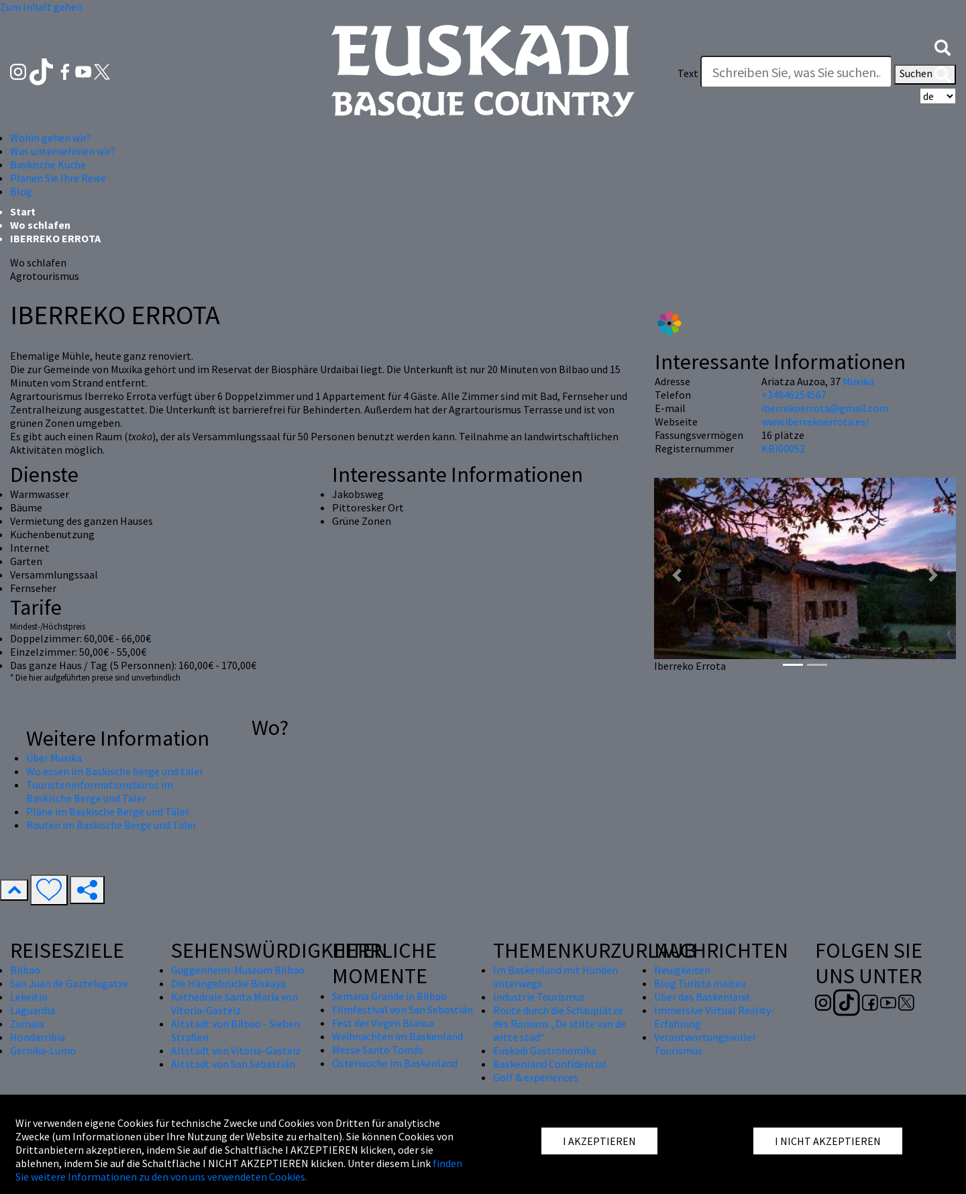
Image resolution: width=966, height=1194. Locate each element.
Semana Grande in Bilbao (389, 996)
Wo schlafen (40, 225)
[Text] (796, 72)
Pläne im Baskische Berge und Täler (107, 811)
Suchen (925, 74)
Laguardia (32, 1010)
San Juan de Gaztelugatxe (69, 983)
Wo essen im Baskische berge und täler (114, 771)
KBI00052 (783, 448)
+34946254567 (793, 394)
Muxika (858, 381)
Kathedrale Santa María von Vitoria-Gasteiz (234, 1003)
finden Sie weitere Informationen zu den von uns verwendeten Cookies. (238, 1169)
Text (688, 73)
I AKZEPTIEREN (599, 1141)
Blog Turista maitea (700, 983)
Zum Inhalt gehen (41, 6)
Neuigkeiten (682, 970)
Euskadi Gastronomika (544, 1050)
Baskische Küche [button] (48, 164)
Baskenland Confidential (549, 1064)
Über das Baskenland (701, 996)
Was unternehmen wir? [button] (62, 151)
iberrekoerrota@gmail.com (824, 408)
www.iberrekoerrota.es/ (815, 421)
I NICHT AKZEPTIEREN (828, 1141)
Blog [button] (21, 191)
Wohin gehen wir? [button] (50, 137)
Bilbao (25, 970)
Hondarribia (37, 1037)
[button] (942, 46)
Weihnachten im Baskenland (397, 1036)
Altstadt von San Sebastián (233, 1064)
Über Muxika (54, 757)
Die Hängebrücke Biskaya (228, 983)
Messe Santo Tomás (377, 1049)
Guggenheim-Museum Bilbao (238, 970)
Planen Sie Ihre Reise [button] (58, 178)
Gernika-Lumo (43, 1050)
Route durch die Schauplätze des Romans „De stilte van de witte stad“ (559, 1023)
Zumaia (27, 1023)
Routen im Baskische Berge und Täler (111, 825)
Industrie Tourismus (539, 996)
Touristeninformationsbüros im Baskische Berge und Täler (99, 791)
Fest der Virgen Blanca (383, 1023)
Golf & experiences (535, 1077)
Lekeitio (29, 996)
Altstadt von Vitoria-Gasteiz (236, 1050)
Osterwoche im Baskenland (395, 1063)
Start (23, 211)
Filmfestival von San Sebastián (402, 1009)
